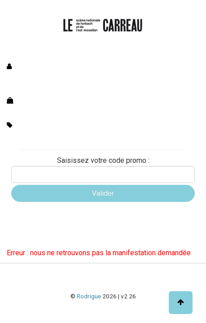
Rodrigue (89, 296)
